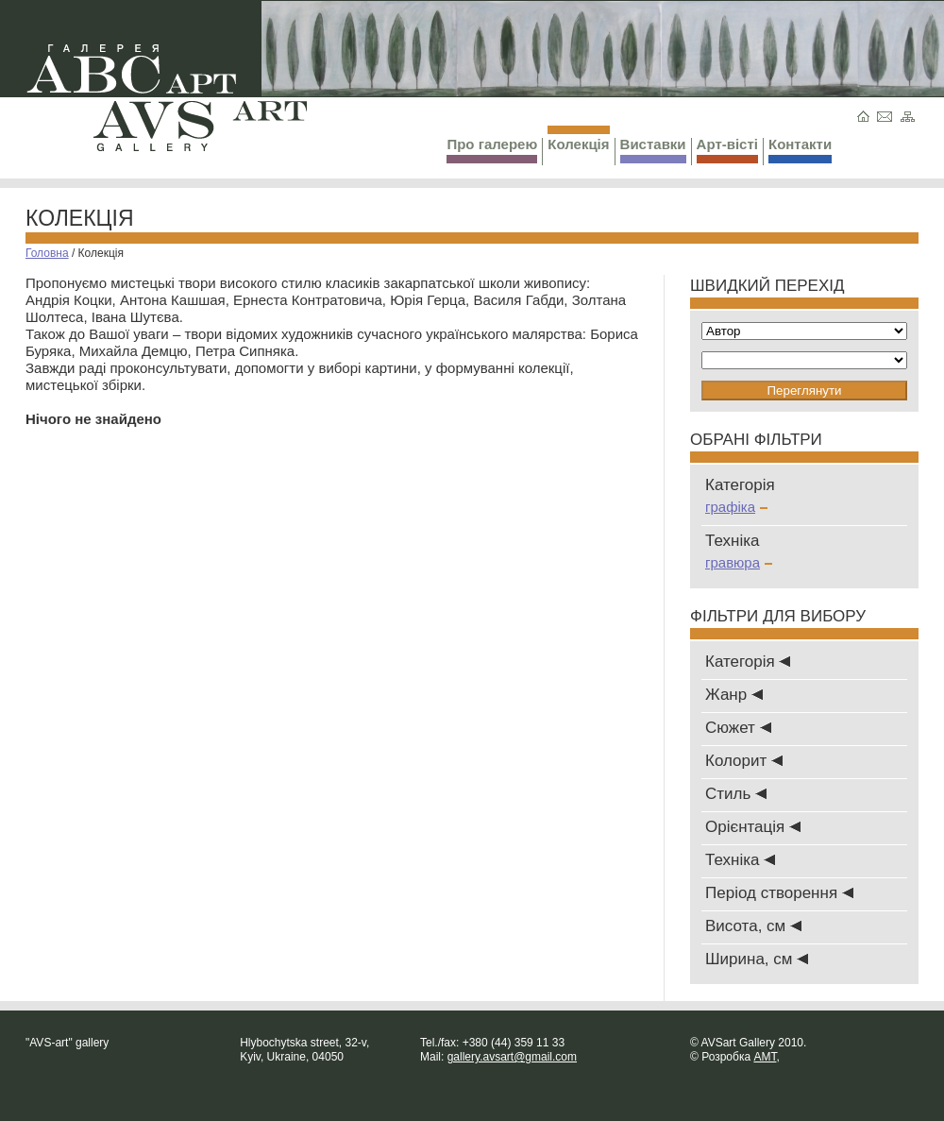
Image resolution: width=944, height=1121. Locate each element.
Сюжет (738, 728)
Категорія (747, 662)
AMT (764, 1056)
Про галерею (492, 149)
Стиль (736, 794)
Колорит (744, 761)
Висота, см (753, 926)
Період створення (779, 893)
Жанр (734, 695)
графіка (736, 507)
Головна (47, 253)
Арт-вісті (727, 149)
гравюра (738, 562)
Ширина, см (756, 959)
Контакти (800, 149)
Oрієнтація (753, 827)
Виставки (653, 149)
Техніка (740, 860)
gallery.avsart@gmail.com (512, 1056)
